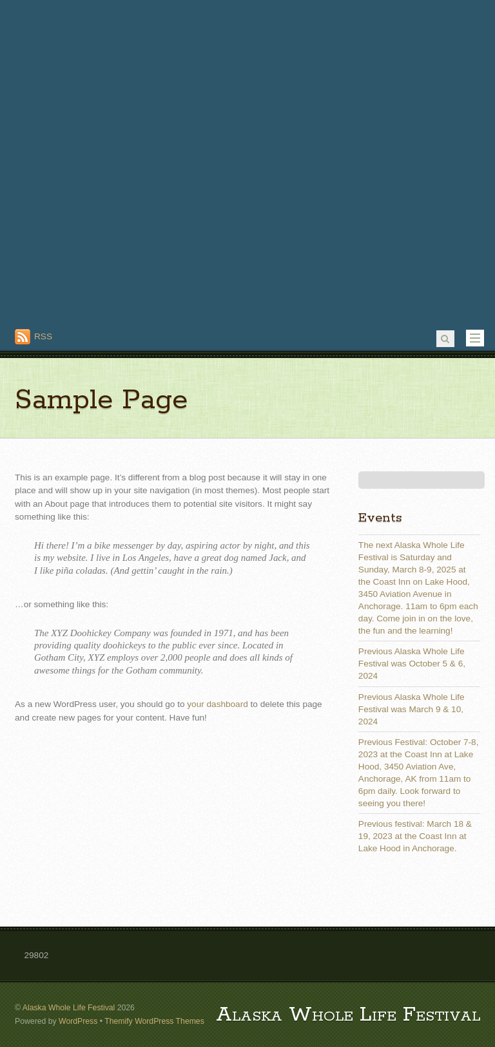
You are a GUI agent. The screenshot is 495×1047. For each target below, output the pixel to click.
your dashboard (217, 704)
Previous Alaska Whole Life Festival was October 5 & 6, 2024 (411, 663)
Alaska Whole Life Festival (69, 1007)
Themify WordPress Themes (154, 1021)
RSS (43, 336)
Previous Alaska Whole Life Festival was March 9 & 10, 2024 (411, 709)
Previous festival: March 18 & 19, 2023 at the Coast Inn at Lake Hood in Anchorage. (415, 836)
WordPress (78, 1021)
